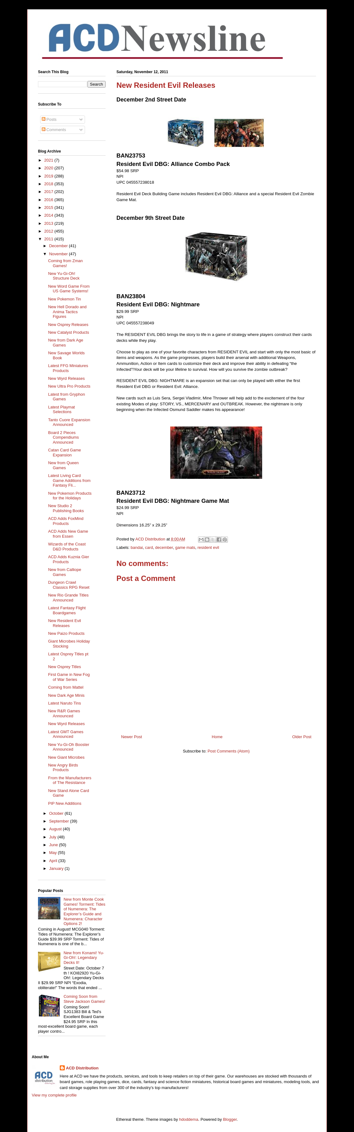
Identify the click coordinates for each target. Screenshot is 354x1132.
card (149, 547)
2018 (49, 184)
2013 (49, 223)
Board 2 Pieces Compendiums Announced (63, 437)
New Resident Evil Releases (64, 623)
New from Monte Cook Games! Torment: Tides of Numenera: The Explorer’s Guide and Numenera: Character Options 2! (84, 911)
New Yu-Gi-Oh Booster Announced (68, 747)
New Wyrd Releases (66, 378)
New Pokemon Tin (64, 299)
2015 (49, 207)
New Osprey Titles (64, 666)
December (59, 245)
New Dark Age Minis (66, 695)
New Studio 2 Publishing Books (66, 508)
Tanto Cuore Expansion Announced (69, 422)
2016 (49, 199)
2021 (49, 160)
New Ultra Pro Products (69, 386)
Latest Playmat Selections (61, 409)
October (57, 813)
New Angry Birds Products (63, 767)
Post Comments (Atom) (229, 751)
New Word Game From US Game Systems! (68, 289)
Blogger (230, 1119)
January (57, 868)
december (164, 547)
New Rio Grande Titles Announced (68, 597)
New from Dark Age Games (65, 342)
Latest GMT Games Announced (65, 734)
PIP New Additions (64, 803)
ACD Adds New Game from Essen (68, 534)
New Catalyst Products (68, 332)
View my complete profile (54, 1095)
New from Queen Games (63, 465)
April (54, 860)
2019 (49, 176)
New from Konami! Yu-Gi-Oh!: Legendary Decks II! (84, 957)
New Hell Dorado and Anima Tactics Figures (67, 311)
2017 (49, 191)
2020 (49, 168)
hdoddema (188, 1119)
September (59, 821)
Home (217, 736)
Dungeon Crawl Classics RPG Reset (68, 585)
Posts (49, 119)
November (59, 254)
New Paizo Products (66, 633)
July (53, 837)
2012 (49, 231)
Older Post (301, 736)
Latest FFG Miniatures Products (68, 368)
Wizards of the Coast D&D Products (67, 546)
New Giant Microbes (66, 757)
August (56, 829)
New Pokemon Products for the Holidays (69, 496)
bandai (137, 547)
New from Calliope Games (64, 572)
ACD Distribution (82, 1068)
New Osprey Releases (68, 324)
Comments (54, 129)
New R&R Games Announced (64, 713)
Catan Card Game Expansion (64, 452)
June (54, 844)
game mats (185, 547)
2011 (49, 239)
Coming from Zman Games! (65, 263)
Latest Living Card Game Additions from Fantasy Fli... (69, 480)
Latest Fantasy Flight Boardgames (67, 610)
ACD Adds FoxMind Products (65, 521)
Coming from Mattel (65, 687)
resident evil (208, 547)
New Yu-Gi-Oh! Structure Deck (63, 276)
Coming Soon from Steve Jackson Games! (84, 999)
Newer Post (131, 736)
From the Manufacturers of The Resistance (69, 780)
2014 (49, 215)
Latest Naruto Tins (64, 703)
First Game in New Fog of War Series (69, 677)
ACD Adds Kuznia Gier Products (68, 559)
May (53, 852)
